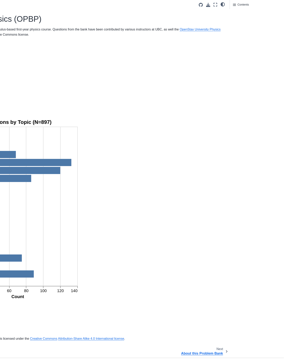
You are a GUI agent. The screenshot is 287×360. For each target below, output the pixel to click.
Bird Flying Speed (19, 341)
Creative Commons (207, 323)
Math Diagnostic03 (20, 151)
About (12, 84)
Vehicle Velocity (18, 126)
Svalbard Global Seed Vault (122, 323)
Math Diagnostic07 (20, 177)
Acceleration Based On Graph (27, 120)
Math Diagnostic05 (20, 164)
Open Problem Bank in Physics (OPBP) (29, 65)
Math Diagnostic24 (20, 284)
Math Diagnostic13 (20, 215)
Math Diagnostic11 (20, 202)
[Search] (31, 53)
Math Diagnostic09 (20, 189)
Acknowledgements (245, 23)
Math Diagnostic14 (20, 221)
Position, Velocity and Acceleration (30, 335)
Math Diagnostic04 (20, 158)
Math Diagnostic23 (20, 278)
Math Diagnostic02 (20, 145)
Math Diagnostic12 (20, 208)
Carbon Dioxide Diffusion (24, 347)
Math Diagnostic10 (20, 196)
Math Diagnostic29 (20, 316)
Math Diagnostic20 (20, 259)
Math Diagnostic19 (20, 252)
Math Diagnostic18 (20, 246)
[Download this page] (208, 5)
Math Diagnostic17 (20, 240)
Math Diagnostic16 (20, 234)
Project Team (16, 90)
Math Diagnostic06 (20, 170)
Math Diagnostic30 (20, 322)
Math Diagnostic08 (20, 183)
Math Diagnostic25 (20, 290)
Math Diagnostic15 (20, 227)
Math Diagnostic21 (20, 265)
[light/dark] (222, 4)
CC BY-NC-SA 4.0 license (186, 353)
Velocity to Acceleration (23, 132)
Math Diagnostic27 (20, 303)
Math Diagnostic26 (20, 297)
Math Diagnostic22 (20, 272)
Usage (237, 17)
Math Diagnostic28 (20, 309)
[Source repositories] (200, 5)
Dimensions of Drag (20, 107)
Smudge (13, 113)
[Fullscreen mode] (215, 5)
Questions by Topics (247, 12)
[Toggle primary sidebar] (66, 5)
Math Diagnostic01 (20, 139)
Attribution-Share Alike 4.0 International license (99, 328)
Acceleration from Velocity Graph (29, 329)
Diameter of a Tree (20, 354)
